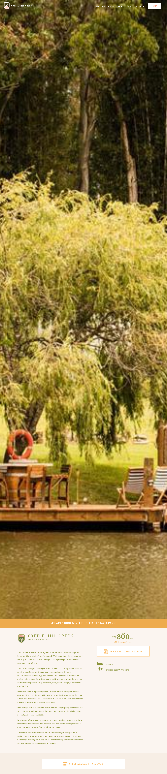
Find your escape (104, 7)
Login (154, 6)
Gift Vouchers (136, 7)
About (121, 7)
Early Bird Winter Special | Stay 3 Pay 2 (83, 623)
